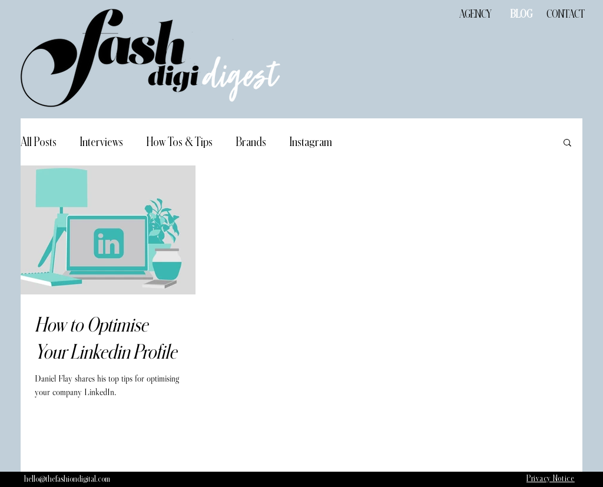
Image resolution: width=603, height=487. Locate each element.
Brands (251, 142)
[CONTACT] (565, 14)
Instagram (311, 142)
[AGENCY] (475, 14)
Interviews (101, 142)
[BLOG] (521, 14)
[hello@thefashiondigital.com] (67, 479)
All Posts (39, 142)
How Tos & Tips (180, 142)
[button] (567, 143)
